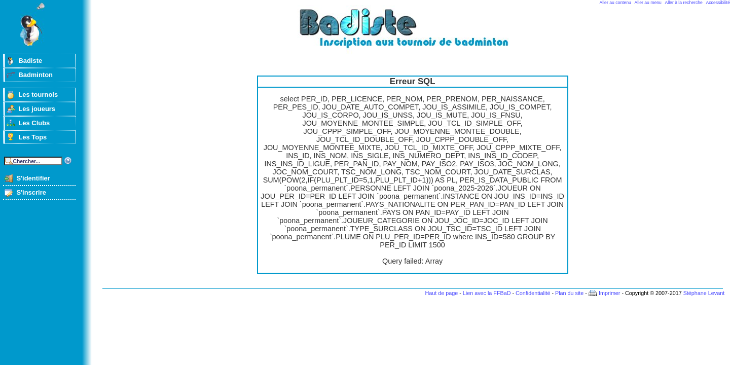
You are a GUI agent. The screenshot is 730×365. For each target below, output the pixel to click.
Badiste (30, 60)
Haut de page (441, 293)
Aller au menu (648, 2)
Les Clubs (34, 123)
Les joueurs (36, 109)
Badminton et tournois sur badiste (416, 33)
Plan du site (569, 293)
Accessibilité (718, 2)
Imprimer (609, 293)
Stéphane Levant (704, 293)
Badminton (35, 75)
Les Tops (32, 137)
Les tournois (38, 94)
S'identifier (33, 178)
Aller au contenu (615, 2)
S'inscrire (31, 192)
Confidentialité (533, 293)
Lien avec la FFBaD (487, 293)
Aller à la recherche (684, 2)
